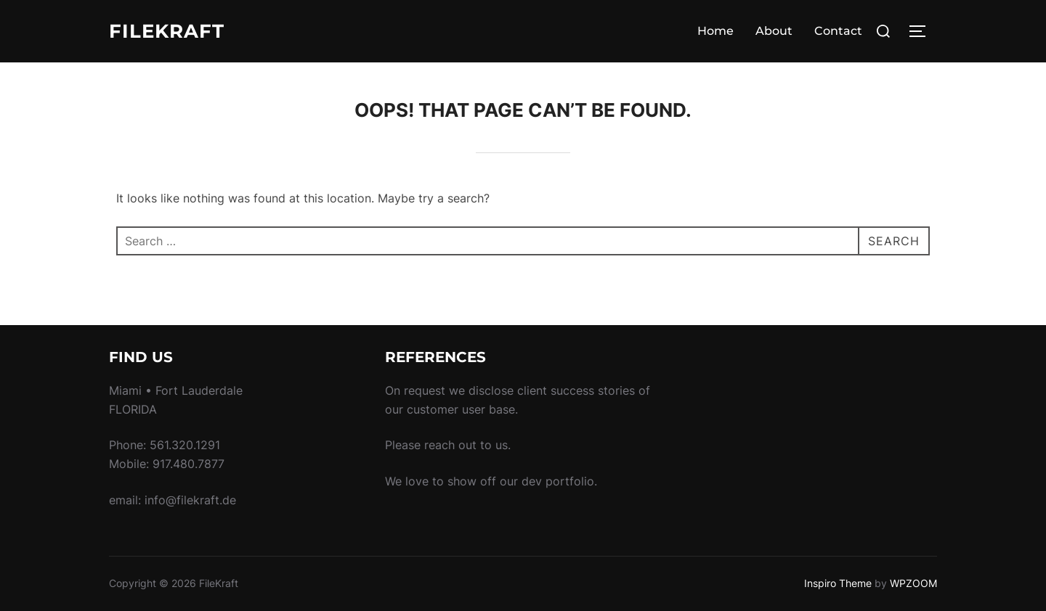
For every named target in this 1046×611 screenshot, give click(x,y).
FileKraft (166, 31)
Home (715, 31)
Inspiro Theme (838, 583)
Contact (838, 31)
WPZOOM (913, 583)
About (773, 31)
